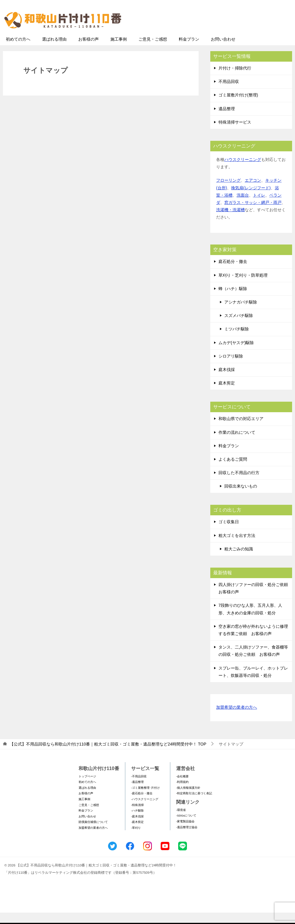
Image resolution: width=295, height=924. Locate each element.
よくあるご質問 (232, 470)
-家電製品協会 (185, 832)
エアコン (253, 191)
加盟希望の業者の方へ (236, 719)
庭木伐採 (226, 381)
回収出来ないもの (240, 497)
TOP (108, 755)
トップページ (87, 787)
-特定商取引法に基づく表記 (194, 804)
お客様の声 (88, 50)
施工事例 (118, 50)
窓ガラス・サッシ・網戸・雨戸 (253, 214)
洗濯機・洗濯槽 (230, 221)
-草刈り (136, 839)
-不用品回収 (139, 787)
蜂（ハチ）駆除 (232, 300)
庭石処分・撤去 (232, 273)
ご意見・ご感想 (152, 50)
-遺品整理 (137, 793)
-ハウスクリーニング (144, 810)
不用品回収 (228, 93)
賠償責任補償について (93, 833)
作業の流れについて (236, 443)
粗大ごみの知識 (238, 560)
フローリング (228, 191)
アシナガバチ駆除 (240, 313)
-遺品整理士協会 (186, 838)
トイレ (259, 206)
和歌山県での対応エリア (240, 430)
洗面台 (243, 206)
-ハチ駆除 (137, 822)
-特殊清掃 (137, 816)
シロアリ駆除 (230, 367)
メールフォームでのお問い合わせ (237, 34)
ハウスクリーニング (242, 171)
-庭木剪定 (137, 833)
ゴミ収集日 (228, 533)
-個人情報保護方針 (188, 799)
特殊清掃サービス (234, 133)
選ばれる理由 (54, 50)
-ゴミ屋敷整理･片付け (145, 799)
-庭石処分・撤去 (141, 804)
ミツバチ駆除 (236, 340)
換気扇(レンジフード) (250, 199)
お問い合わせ (223, 50)
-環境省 (181, 821)
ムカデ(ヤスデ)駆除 (236, 354)
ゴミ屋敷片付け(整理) (238, 106)
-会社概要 (182, 787)
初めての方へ (18, 50)
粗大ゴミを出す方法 (236, 547)
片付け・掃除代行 (234, 79)
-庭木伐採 (137, 827)
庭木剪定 (226, 394)
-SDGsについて (186, 826)
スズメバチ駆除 (238, 327)
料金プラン (189, 50)
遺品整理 (226, 120)
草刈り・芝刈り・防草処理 (243, 286)
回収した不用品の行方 (238, 484)
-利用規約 (182, 793)
